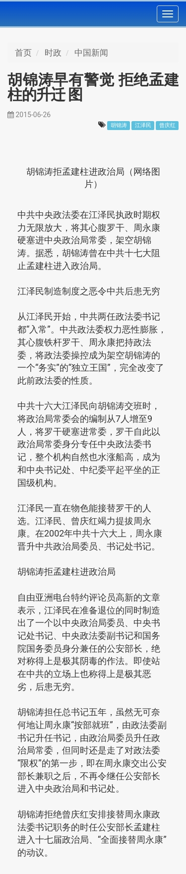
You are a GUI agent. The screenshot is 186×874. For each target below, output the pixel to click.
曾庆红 (167, 125)
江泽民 (143, 125)
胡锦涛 (119, 125)
